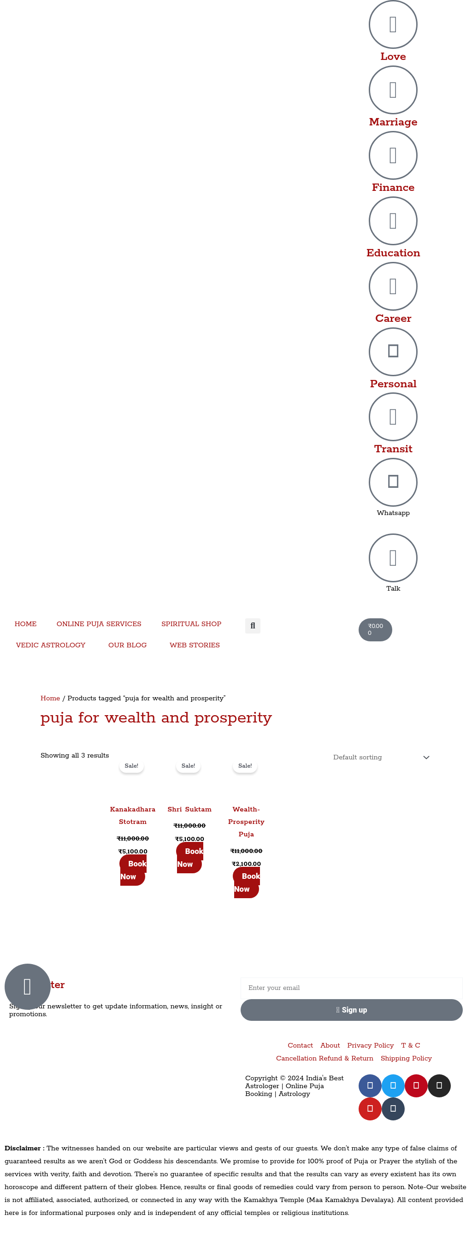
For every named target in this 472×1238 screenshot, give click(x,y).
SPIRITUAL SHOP (191, 624)
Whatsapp (393, 513)
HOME (26, 624)
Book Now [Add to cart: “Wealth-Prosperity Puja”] (247, 882)
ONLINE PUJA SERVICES (99, 624)
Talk (393, 588)
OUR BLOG (127, 645)
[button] (252, 626)
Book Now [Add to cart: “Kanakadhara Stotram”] (133, 870)
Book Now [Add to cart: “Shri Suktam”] (190, 858)
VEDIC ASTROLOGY (51, 645)
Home (50, 698)
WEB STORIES (195, 645)
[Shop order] (379, 757)
